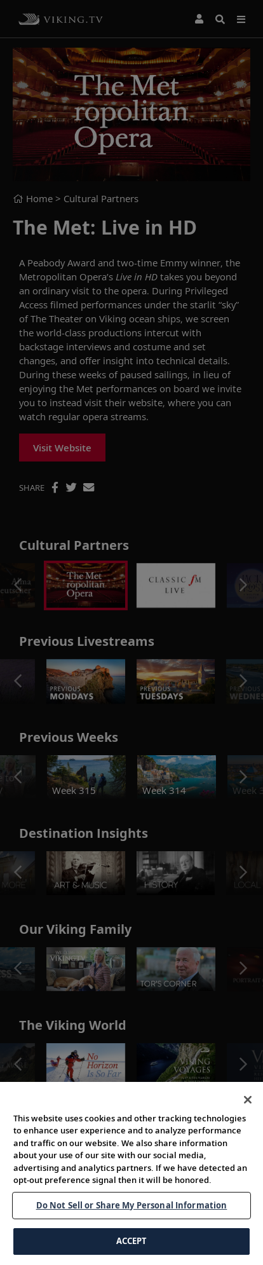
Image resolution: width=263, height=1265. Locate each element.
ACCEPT (131, 1241)
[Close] (248, 1100)
